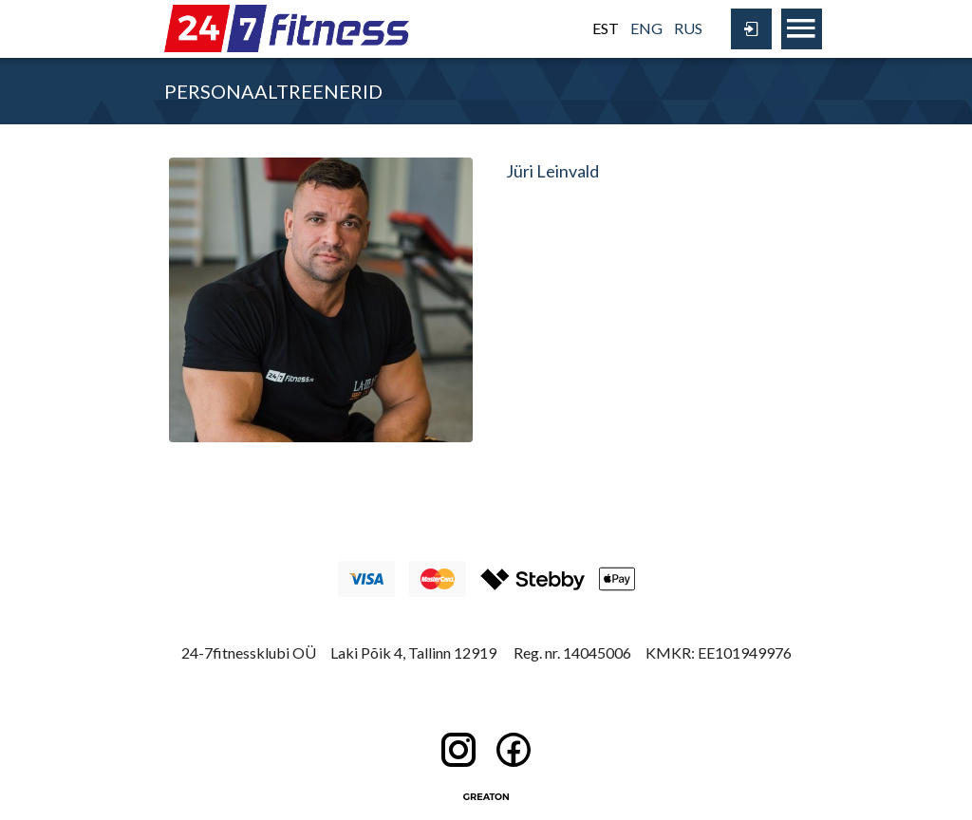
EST (605, 28)
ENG (646, 28)
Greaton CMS (486, 796)
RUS (688, 28)
